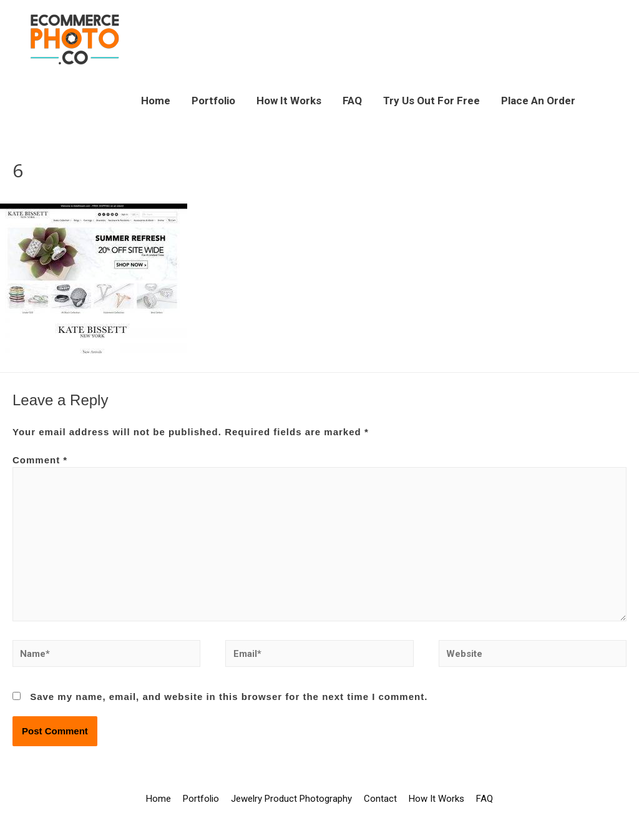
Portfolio (213, 100)
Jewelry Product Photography (291, 798)
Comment (39, 460)
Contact (380, 798)
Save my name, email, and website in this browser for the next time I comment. (228, 696)
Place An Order (538, 100)
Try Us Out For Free (431, 100)
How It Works (288, 100)
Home (155, 100)
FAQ (352, 100)
